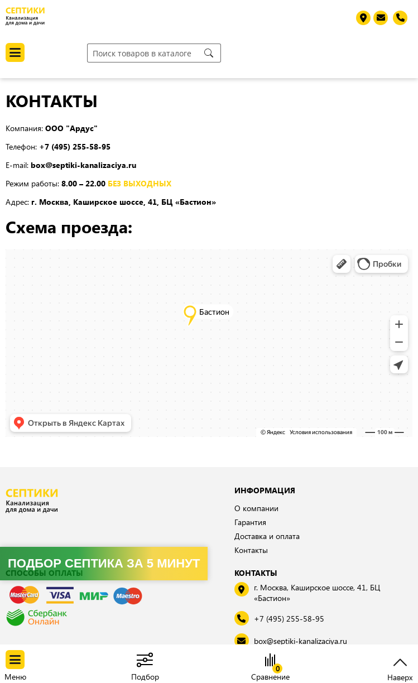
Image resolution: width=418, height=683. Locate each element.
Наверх (399, 676)
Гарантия (250, 522)
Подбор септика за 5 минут (104, 563)
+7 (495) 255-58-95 (289, 618)
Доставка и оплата (267, 536)
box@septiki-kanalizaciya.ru (300, 641)
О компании (256, 508)
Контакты (251, 550)
